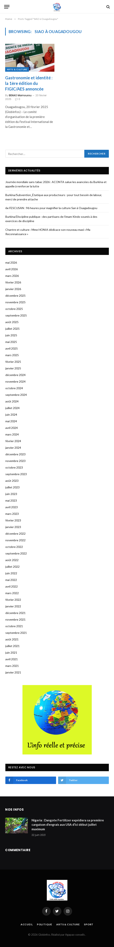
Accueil (27, 924)
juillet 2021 (12, 646)
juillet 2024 (12, 408)
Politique (44, 924)
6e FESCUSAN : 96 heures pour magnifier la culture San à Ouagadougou (51, 208)
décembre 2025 (15, 295)
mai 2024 (11, 421)
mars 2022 (12, 593)
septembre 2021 (16, 632)
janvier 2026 (13, 289)
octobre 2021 (14, 626)
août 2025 (12, 322)
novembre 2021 (15, 619)
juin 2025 (11, 335)
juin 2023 (11, 494)
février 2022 (13, 599)
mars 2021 (12, 665)
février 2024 (13, 441)
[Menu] (6, 6)
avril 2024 (11, 427)
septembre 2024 (16, 394)
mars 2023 (12, 513)
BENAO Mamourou (20, 95)
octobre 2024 (14, 388)
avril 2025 (11, 348)
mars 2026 (12, 275)
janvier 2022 (13, 606)
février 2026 (13, 282)
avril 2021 (11, 659)
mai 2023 (11, 500)
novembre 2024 (15, 381)
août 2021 (12, 639)
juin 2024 (11, 414)
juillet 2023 (12, 487)
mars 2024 (12, 434)
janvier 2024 (13, 447)
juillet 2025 (12, 328)
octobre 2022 (14, 546)
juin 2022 (11, 573)
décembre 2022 (15, 533)
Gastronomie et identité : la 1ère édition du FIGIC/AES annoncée (29, 83)
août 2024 (12, 401)
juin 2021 (11, 652)
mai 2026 (11, 262)
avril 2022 (11, 586)
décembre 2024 (15, 375)
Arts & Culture (17, 69)
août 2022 (12, 560)
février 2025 (13, 361)
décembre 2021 (15, 613)
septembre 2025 (16, 315)
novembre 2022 (15, 540)
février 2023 (13, 520)
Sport (88, 924)
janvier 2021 (13, 672)
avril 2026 (11, 269)
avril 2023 (11, 507)
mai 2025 (11, 342)
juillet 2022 (12, 566)
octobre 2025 (14, 309)
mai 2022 (11, 580)
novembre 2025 (15, 302)
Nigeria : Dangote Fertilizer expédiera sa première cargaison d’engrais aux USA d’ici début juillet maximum (68, 824)
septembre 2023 (16, 474)
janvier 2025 (13, 368)
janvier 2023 (13, 527)
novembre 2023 (15, 461)
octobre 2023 (14, 467)
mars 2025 (12, 355)
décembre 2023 (15, 454)
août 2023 (12, 480)
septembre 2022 (16, 553)
